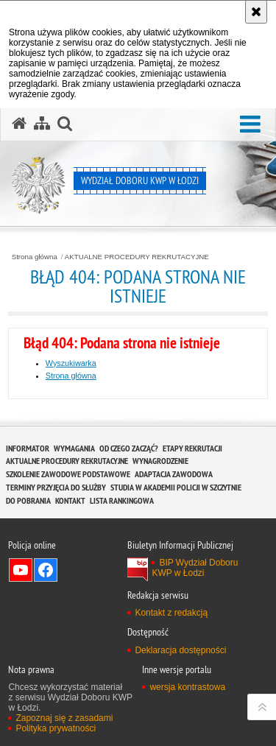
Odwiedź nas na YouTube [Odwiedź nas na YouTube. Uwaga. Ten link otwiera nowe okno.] (20, 570)
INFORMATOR (27, 448)
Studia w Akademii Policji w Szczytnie (175, 487)
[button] (250, 124)
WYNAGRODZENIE (160, 460)
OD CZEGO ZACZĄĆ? (128, 448)
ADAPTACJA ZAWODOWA (174, 473)
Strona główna (34, 257)
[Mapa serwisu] (42, 124)
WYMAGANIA (74, 448)
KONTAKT (70, 500)
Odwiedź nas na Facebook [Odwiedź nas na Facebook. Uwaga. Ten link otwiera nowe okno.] (45, 570)
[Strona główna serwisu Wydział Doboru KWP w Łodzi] (19, 124)
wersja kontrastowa (187, 687)
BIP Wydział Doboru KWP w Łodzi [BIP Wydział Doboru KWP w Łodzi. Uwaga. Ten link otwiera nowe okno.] (195, 567)
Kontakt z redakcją (171, 613)
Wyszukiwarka (71, 363)
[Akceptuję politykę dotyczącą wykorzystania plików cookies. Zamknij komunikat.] (256, 12)
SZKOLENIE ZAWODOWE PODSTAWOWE (68, 473)
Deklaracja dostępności (180, 650)
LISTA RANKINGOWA (122, 500)
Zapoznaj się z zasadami (64, 718)
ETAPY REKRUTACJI (192, 448)
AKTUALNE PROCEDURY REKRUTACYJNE (137, 257)
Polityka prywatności (55, 728)
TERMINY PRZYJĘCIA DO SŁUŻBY (56, 487)
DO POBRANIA (28, 500)
